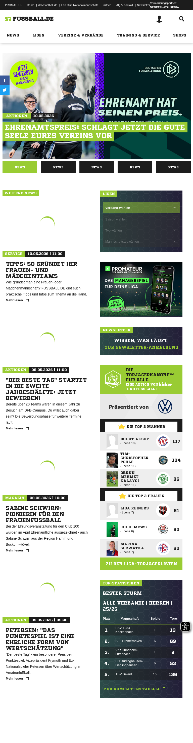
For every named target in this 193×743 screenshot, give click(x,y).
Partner (106, 5)
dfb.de (30, 5)
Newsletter (143, 5)
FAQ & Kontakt (124, 5)
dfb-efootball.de (47, 5)
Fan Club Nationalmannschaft (79, 5)
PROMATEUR (13, 5)
